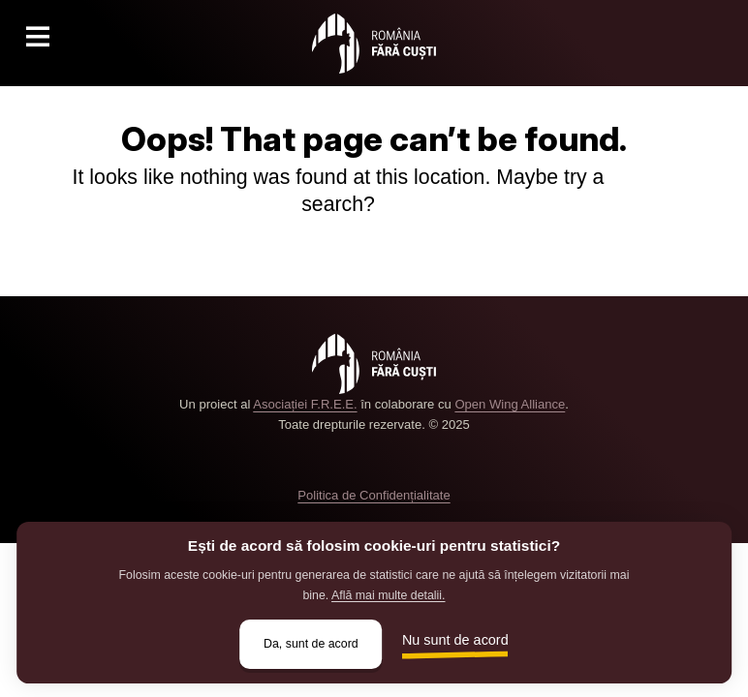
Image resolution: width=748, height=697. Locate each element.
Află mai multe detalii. (388, 595)
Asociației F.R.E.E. (305, 404)
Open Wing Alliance (509, 404)
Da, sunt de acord (311, 644)
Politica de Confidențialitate (373, 495)
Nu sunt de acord (455, 640)
